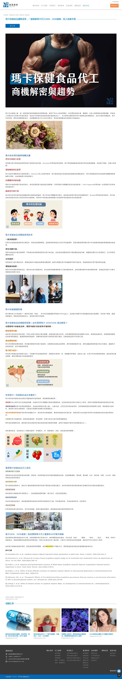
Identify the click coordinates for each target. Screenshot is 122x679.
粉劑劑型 (58, 658)
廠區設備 (94, 653)
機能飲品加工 (95, 658)
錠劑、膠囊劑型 (60, 662)
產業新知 (113, 655)
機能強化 (86, 662)
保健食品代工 (21, 537)
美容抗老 (86, 658)
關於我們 (36, 5)
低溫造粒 (94, 660)
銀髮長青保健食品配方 (74, 658)
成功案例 (58, 653)
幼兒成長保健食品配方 (74, 660)
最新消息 (86, 5)
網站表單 (49, 546)
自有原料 (86, 667)
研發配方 (52, 5)
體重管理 (86, 660)
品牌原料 (86, 665)
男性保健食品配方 (72, 655)
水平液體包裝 (95, 655)
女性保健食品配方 (72, 653)
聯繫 (71, 430)
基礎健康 (86, 653)
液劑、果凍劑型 (60, 660)
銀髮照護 (86, 655)
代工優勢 (44, 5)
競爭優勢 (58, 655)
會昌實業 (9, 537)
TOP (119, 675)
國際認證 (77, 5)
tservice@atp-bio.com (16, 661)
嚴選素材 (61, 5)
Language (115, 1)
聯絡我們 (114, 5)
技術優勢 (69, 5)
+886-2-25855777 (14, 656)
